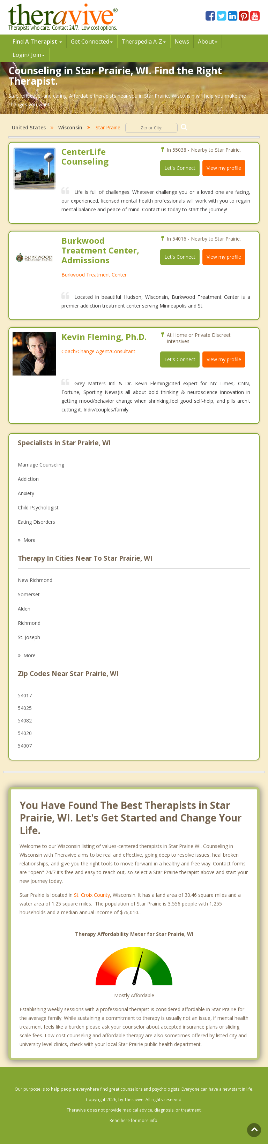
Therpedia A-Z (143, 41)
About (207, 41)
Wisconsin (70, 127)
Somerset (29, 594)
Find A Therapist (37, 41)
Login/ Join (29, 55)
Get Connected (92, 41)
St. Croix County (92, 895)
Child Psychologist (38, 507)
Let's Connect (179, 168)
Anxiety (26, 493)
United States (29, 127)
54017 (25, 695)
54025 (25, 708)
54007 (25, 745)
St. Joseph (29, 637)
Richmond (29, 623)
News (181, 41)
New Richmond (35, 580)
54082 (25, 720)
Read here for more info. (134, 1120)
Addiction (28, 479)
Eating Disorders (36, 521)
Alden (24, 608)
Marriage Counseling (41, 464)
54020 (25, 733)
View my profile (224, 168)
